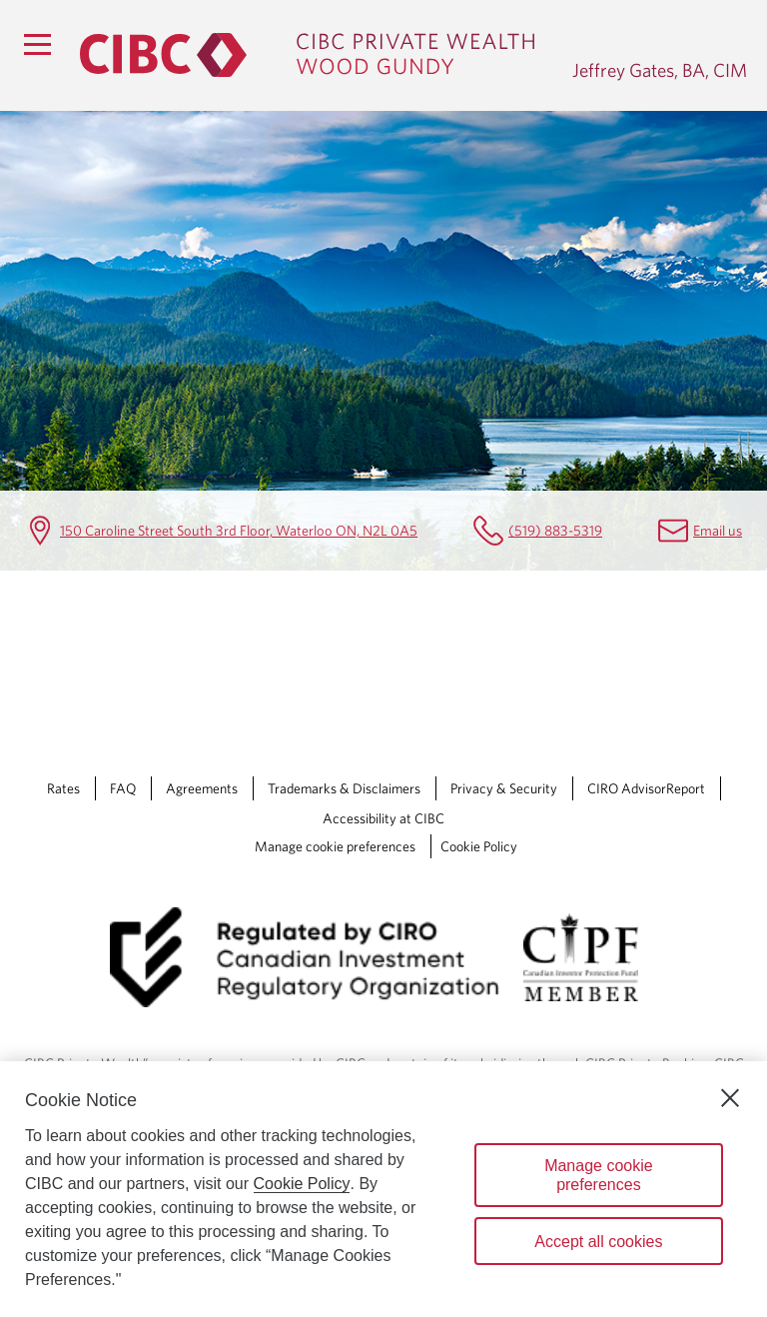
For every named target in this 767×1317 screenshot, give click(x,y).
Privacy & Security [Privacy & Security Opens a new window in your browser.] (503, 788)
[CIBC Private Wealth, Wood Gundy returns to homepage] (316, 55)
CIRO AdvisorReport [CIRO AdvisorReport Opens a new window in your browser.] (646, 788)
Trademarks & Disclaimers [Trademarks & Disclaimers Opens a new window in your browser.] (344, 788)
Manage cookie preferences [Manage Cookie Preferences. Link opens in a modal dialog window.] (335, 846)
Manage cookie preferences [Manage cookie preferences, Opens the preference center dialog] (598, 1175)
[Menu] (37, 44)
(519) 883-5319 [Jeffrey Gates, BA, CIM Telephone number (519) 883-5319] (555, 530)
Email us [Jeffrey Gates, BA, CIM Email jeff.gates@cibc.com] (717, 530)
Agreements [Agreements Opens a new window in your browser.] (202, 788)
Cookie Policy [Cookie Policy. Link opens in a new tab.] (478, 846)
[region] (383, 1189)
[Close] (730, 1098)
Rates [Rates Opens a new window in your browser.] (63, 788)
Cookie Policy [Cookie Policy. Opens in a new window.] (302, 1183)
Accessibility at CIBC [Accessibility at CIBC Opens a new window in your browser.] (383, 818)
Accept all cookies (598, 1241)
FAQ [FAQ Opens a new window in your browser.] (123, 788)
